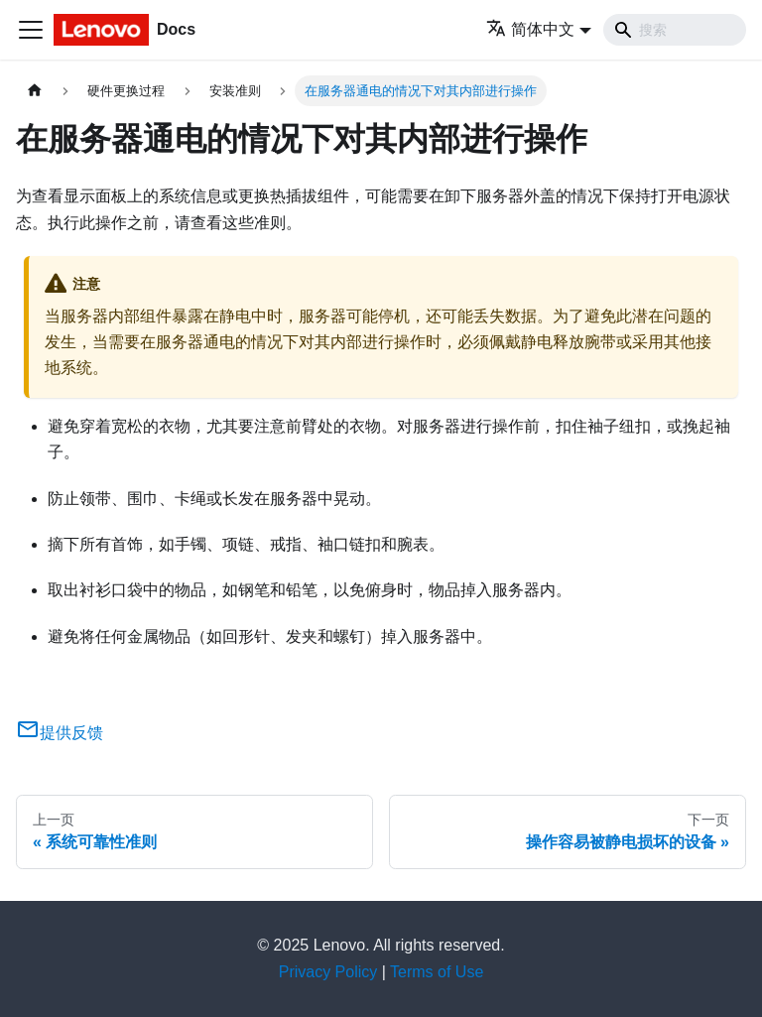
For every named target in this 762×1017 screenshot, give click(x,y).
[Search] (674, 30)
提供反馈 (59, 732)
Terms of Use (436, 971)
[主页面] (35, 90)
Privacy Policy (328, 971)
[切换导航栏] (31, 30)
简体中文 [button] (530, 29)
